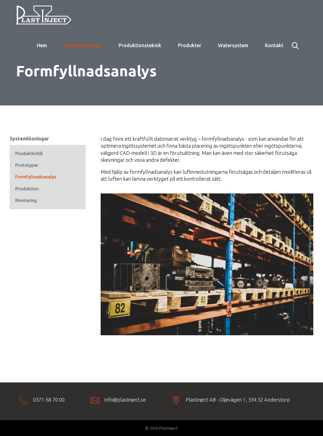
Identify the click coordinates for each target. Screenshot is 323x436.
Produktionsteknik (140, 45)
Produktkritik (29, 153)
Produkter (189, 45)
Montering (26, 200)
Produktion (27, 188)
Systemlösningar (83, 45)
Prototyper (26, 165)
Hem (42, 45)
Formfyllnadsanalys (35, 176)
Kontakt (274, 45)
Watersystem (233, 45)
